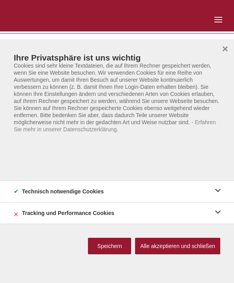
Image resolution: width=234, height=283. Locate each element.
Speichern (109, 246)
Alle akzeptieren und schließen (177, 246)
